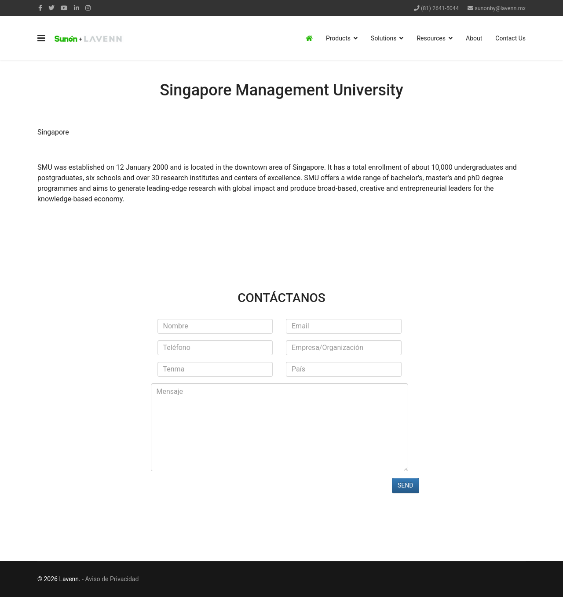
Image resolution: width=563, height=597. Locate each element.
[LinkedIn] (76, 7)
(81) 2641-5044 (440, 8)
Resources (431, 38)
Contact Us (510, 38)
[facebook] (40, 7)
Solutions (383, 38)
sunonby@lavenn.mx (500, 8)
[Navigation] (41, 38)
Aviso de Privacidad (112, 578)
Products (338, 38)
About (474, 38)
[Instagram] (88, 7)
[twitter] (51, 7)
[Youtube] (64, 7)
